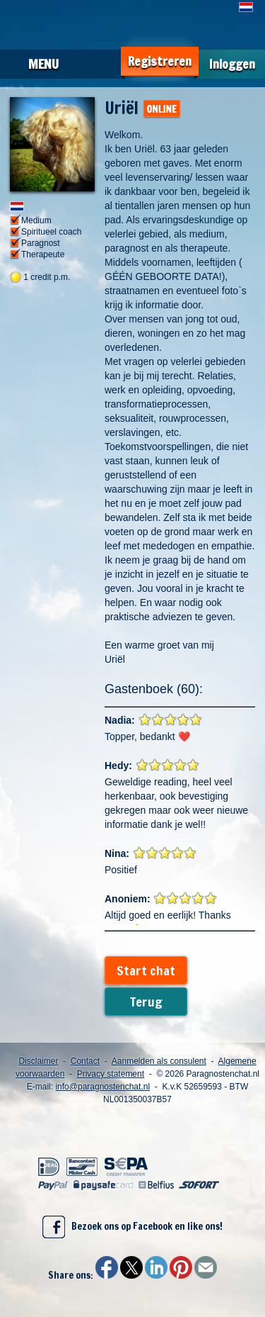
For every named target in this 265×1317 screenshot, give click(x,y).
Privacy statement (110, 1074)
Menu (43, 64)
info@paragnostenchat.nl (102, 1087)
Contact (85, 1061)
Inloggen (232, 64)
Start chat (146, 970)
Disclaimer (38, 1061)
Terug (146, 1001)
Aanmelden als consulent (159, 1061)
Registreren (160, 61)
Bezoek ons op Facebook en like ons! (132, 1227)
